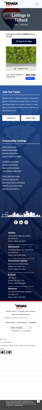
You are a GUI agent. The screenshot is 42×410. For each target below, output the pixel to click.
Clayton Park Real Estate (11, 156)
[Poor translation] (8, 352)
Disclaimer (32, 322)
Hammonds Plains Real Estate (13, 182)
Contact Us (11, 118)
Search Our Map (24, 41)
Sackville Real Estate (10, 153)
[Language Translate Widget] (21, 328)
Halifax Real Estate (9, 147)
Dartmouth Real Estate (10, 168)
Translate (25, 331)
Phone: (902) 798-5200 (17, 297)
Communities (24, 24)
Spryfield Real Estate (10, 165)
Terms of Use (22, 322)
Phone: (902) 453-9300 (17, 241)
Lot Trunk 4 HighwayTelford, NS (14, 76)
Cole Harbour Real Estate (11, 171)
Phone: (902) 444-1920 (17, 269)
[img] (39, 401)
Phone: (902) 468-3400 (17, 255)
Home (16, 24)
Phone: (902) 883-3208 (17, 283)
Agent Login (30, 118)
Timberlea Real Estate (10, 162)
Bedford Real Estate (9, 150)
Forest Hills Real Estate (11, 176)
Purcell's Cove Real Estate (12, 186)
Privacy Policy (19, 405)
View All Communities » (11, 189)
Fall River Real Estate (10, 179)
